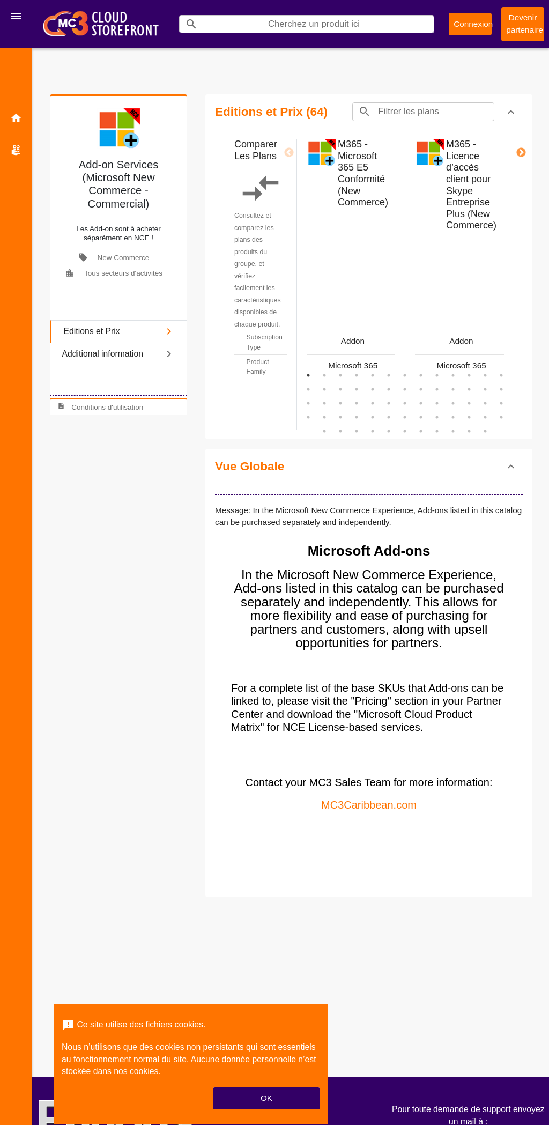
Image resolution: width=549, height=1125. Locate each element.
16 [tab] (340, 389)
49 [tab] (453, 417)
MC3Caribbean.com (369, 805)
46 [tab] (404, 417)
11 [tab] (469, 375)
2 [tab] (324, 375)
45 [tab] (388, 417)
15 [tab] (324, 389)
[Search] (318, 24)
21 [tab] (421, 389)
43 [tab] (356, 417)
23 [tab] (453, 389)
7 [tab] (404, 375)
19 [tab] (388, 389)
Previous (289, 152)
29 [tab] (340, 403)
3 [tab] (340, 375)
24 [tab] (469, 389)
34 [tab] (421, 403)
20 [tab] (404, 389)
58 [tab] (404, 431)
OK (266, 1097)
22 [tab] (437, 389)
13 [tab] (501, 375)
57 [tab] (388, 431)
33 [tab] (404, 403)
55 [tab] (356, 431)
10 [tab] (453, 375)
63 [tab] (485, 431)
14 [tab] (308, 389)
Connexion (473, 23)
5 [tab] (372, 375)
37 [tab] (469, 403)
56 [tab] (372, 431)
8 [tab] (421, 375)
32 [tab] (388, 403)
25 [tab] (485, 389)
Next (521, 152)
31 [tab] (372, 403)
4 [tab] (356, 375)
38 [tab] (485, 403)
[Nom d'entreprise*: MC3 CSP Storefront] (101, 24)
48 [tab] (437, 417)
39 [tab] (501, 403)
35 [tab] (437, 403)
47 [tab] (421, 417)
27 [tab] (308, 403)
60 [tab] (437, 431)
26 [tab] (501, 389)
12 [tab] (485, 375)
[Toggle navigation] (16, 16)
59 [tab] (421, 431)
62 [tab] (469, 431)
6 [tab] (388, 375)
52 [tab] (501, 417)
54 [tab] (340, 431)
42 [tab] (340, 417)
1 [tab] (308, 375)
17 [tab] (356, 389)
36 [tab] (453, 403)
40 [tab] (308, 417)
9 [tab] (437, 375)
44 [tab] (372, 417)
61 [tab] (453, 431)
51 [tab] (485, 417)
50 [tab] (469, 417)
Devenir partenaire (524, 23)
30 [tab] (356, 403)
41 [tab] (324, 417)
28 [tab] (324, 403)
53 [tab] (324, 431)
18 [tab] (372, 389)
